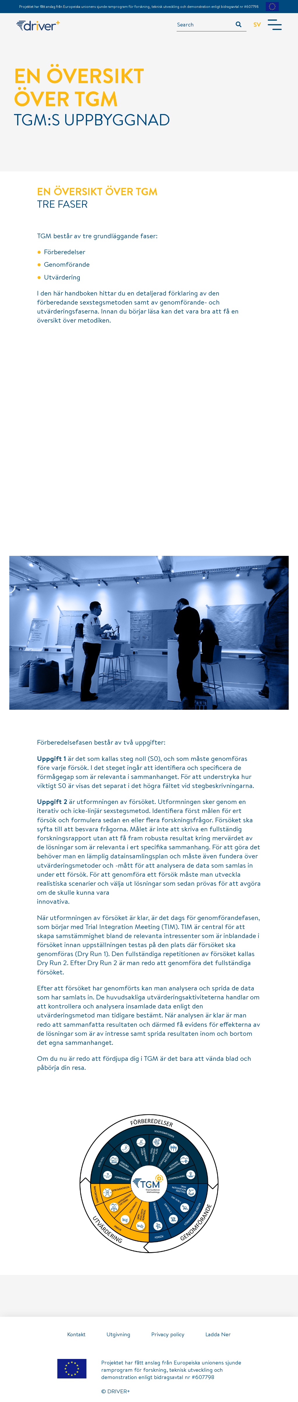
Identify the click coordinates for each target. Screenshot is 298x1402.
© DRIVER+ (115, 1391)
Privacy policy (168, 1334)
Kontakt (76, 1334)
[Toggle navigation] (275, 25)
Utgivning (118, 1334)
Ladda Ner (218, 1334)
